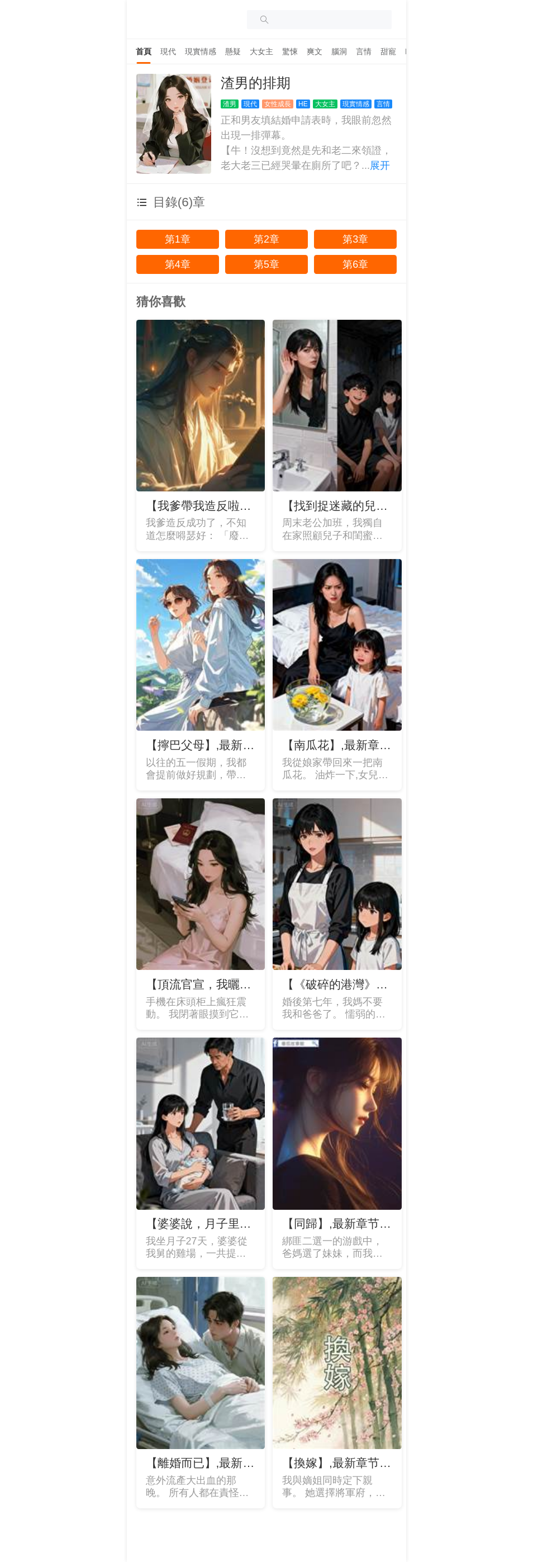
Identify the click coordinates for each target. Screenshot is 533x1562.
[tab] (143, 51)
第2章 (266, 239)
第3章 (355, 239)
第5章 (266, 264)
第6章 (355, 264)
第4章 (178, 264)
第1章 (178, 239)
